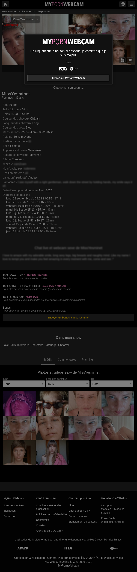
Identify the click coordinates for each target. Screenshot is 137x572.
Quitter (68, 62)
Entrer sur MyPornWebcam (68, 78)
